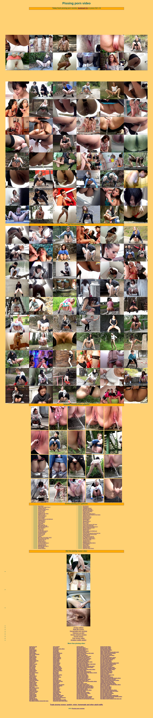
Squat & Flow (86, 551)
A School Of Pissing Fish (88, 532)
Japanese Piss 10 (87, 527)
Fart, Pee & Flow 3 (87, 535)
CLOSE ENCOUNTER (43, 537)
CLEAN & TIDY (41, 518)
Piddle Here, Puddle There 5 (89, 520)
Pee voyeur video (78, 645)
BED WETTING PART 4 (43, 533)
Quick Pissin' (41, 512)
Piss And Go (40, 541)
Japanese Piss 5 (41, 526)
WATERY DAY (86, 536)
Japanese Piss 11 (42, 514)
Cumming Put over (87, 524)
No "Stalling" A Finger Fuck (88, 544)
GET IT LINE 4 (86, 526)
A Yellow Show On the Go (88, 543)
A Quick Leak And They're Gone (90, 540)
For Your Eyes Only (87, 546)
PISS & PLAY (86, 530)
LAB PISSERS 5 (41, 534)
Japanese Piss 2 (86, 522)
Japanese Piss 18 (42, 546)
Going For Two (41, 547)
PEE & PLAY (41, 535)
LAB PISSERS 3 (86, 550)
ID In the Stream (41, 523)
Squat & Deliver (41, 528)
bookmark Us (83, 8)
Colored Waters (86, 538)
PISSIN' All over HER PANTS (89, 549)
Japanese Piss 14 (42, 551)
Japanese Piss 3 (86, 552)
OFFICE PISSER (42, 517)
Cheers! (39, 543)
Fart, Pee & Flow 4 (42, 550)
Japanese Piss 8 (86, 553)
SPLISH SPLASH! (42, 548)
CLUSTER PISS (41, 539)
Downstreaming (86, 525)
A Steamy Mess (86, 519)
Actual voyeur (78, 643)
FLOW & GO (41, 536)
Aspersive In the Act (87, 523)
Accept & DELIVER (42, 538)
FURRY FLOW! (41, 540)
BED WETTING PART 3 (43, 552)
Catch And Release (42, 522)
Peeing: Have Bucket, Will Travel (90, 531)
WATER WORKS (42, 555)
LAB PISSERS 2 (41, 527)
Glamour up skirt (78, 639)
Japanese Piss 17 (87, 548)
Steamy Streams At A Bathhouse (90, 537)
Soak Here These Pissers (88, 555)
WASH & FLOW (41, 521)
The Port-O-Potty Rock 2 (43, 549)
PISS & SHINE (41, 524)
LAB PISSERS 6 (86, 541)
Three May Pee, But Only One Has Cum (91, 539)
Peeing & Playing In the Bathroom (45, 525)
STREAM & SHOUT (87, 514)
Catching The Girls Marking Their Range (91, 521)
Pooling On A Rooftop (87, 518)
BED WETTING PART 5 (88, 517)
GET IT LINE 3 (86, 528)
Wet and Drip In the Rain (43, 545)
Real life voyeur (78, 636)
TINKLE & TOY (41, 531)
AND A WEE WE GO (42, 532)
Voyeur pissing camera (78, 641)
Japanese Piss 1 (86, 547)
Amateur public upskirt (78, 647)
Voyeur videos (79, 634)
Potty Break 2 (86, 512)
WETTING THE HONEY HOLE (45, 544)
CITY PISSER (41, 553)
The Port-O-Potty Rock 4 (43, 515)
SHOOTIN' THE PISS (87, 515)
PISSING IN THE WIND (43, 520)
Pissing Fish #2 (41, 519)
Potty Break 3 (86, 513)
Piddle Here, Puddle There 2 (89, 545)
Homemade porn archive (78, 638)
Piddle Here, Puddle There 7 (44, 513)
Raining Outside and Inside (89, 534)
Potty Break (40, 530)
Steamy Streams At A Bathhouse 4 (90, 533)
